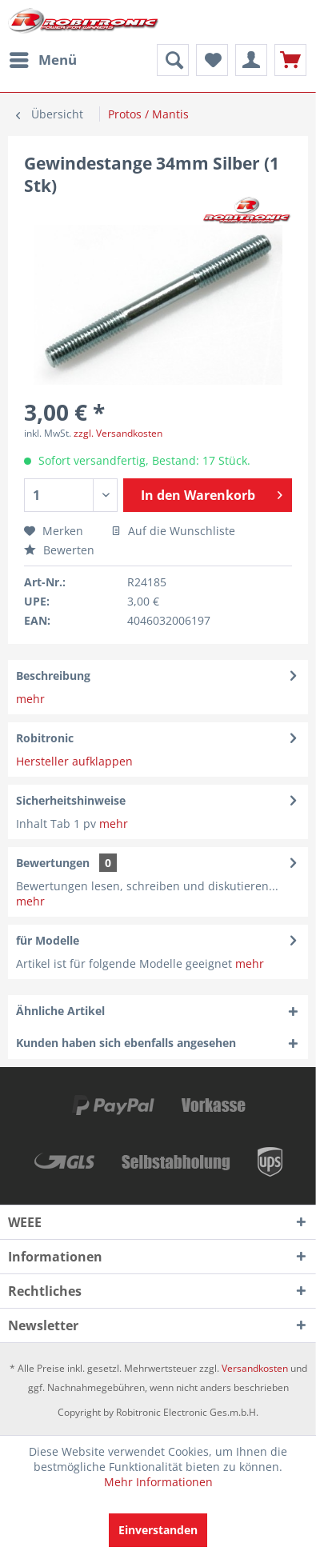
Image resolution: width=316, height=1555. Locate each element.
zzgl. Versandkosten (118, 433)
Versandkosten (255, 1368)
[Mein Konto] (251, 60)
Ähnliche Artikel (60, 1010)
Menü (43, 58)
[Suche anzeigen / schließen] (173, 60)
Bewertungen (53, 862)
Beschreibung (53, 675)
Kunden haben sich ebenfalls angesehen (126, 1042)
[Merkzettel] (212, 60)
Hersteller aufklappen (74, 761)
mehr (30, 698)
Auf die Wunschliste (173, 530)
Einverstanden (158, 1529)
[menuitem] (42, 60)
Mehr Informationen (158, 1481)
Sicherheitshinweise (71, 800)
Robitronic (45, 738)
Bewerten (59, 550)
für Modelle (47, 940)
